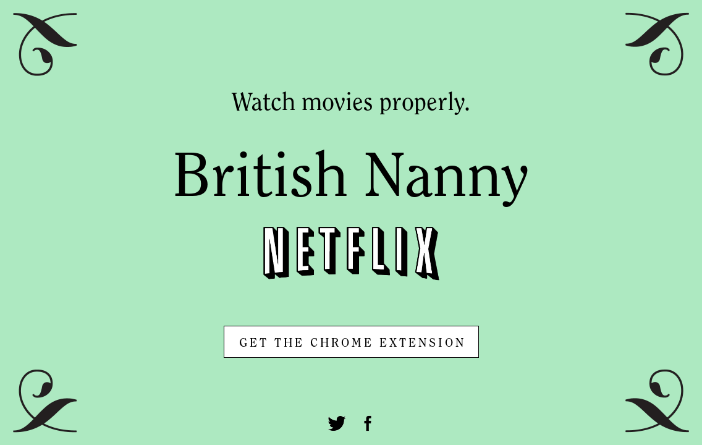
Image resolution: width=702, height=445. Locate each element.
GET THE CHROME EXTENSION (352, 343)
